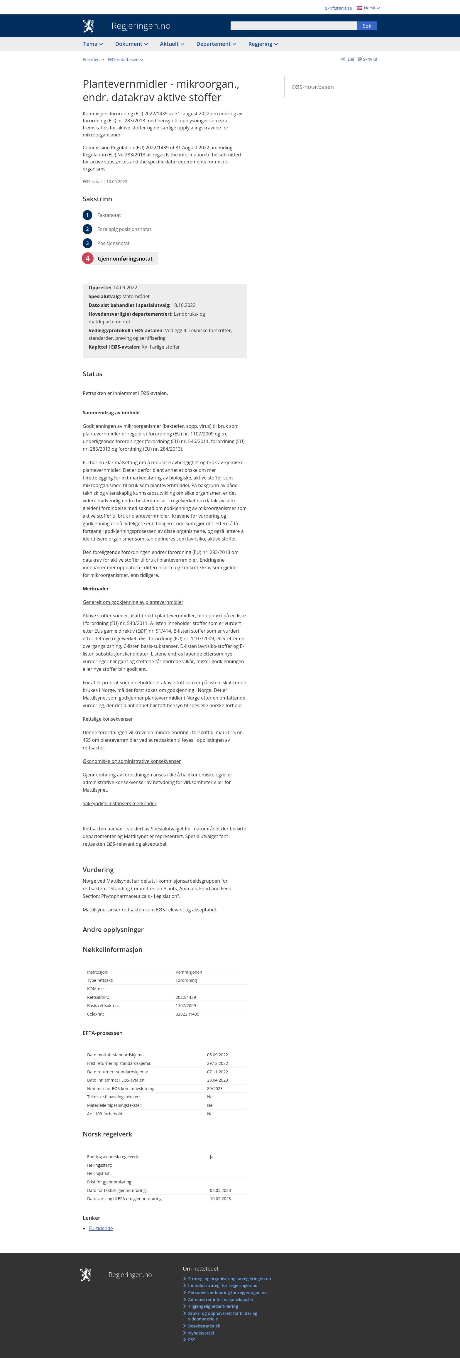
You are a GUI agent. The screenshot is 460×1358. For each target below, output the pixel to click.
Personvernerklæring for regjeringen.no (227, 1292)
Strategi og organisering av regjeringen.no (229, 1278)
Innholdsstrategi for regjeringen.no (222, 1285)
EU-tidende (101, 1228)
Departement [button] (214, 43)
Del (350, 59)
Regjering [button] (261, 43)
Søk (367, 25)
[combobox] (294, 25)
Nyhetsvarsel (201, 1333)
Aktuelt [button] (170, 43)
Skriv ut (370, 59)
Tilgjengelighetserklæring (213, 1306)
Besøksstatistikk (204, 1326)
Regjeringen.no (137, 26)
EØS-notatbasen (313, 87)
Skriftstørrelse (338, 8)
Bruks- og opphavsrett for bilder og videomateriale (222, 1316)
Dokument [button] (129, 43)
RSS (191, 1339)
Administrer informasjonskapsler (220, 1299)
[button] (125, 60)
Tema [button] (91, 43)
